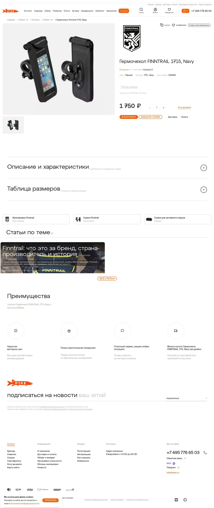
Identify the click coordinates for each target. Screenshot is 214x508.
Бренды (158, 5)
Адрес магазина (205, 5)
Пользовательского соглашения (80, 409)
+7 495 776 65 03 (201, 11)
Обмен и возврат (46, 457)
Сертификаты (14, 461)
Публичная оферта (117, 499)
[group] (59, 69)
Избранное (83, 461)
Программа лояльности (188, 5)
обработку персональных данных (52, 406)
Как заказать (83, 457)
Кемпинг (100, 11)
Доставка (172, 117)
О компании (43, 451)
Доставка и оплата (170, 5)
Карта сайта (13, 467)
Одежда (38, 11)
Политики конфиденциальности (55, 409)
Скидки (124, 11)
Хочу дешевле (184, 107)
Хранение (111, 11)
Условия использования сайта (137, 499)
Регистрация (83, 451)
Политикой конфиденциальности (24, 504)
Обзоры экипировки (47, 464)
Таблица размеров (129, 87)
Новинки (150, 5)
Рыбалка (57, 11)
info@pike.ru (173, 472)
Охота (67, 11)
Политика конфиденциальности (96, 499)
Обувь (47, 11)
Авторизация (83, 454)
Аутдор (75, 11)
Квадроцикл (87, 11)
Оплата (184, 117)
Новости (41, 467)
